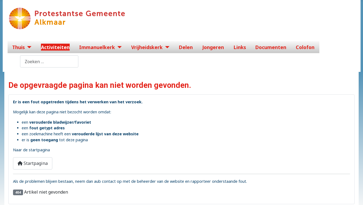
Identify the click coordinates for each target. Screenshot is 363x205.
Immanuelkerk (97, 47)
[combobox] (49, 61)
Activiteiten (55, 47)
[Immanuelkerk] (118, 47)
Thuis (18, 47)
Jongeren (213, 47)
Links (240, 47)
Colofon (305, 47)
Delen (186, 47)
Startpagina (33, 163)
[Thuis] (28, 47)
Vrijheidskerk (147, 47)
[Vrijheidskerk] (166, 47)
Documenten (270, 47)
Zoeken (12, 62)
